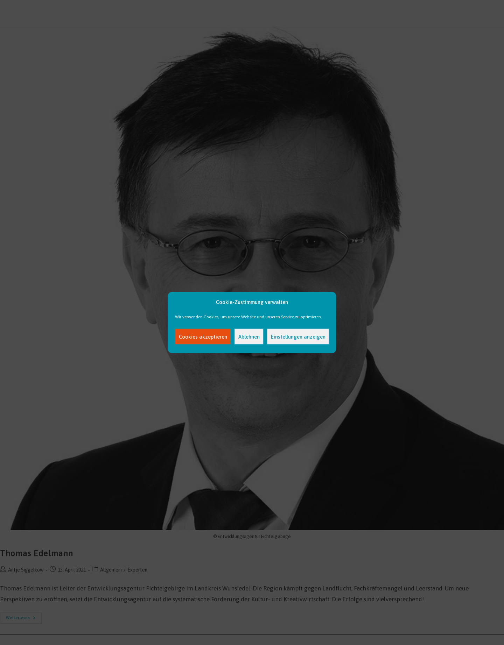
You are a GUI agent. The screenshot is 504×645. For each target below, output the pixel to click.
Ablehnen (249, 336)
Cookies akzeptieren (203, 336)
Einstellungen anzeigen (298, 336)
